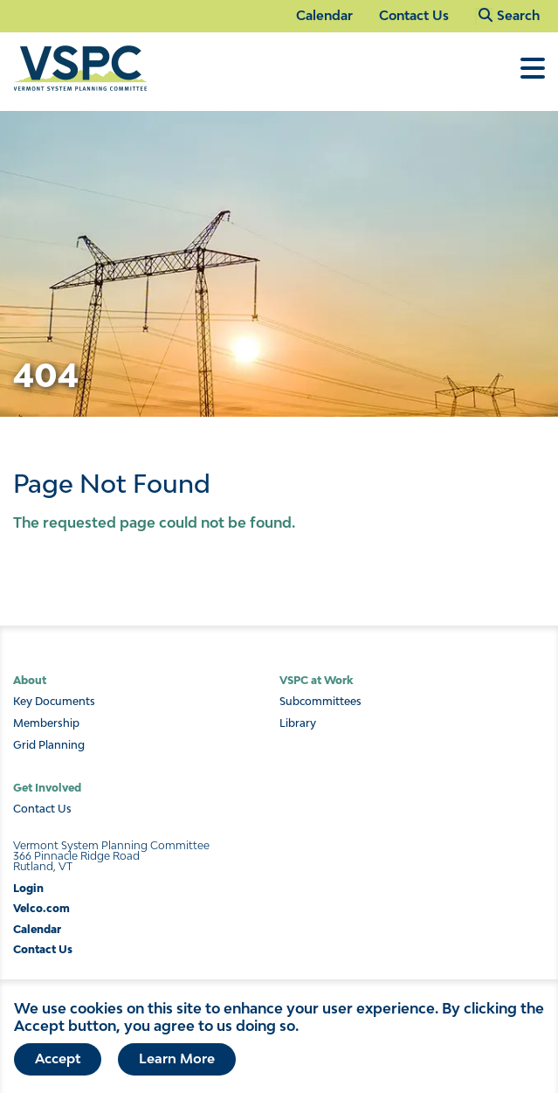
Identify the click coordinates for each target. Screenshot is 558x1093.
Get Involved (47, 787)
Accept (57, 1064)
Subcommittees (320, 701)
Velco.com (41, 908)
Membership (46, 723)
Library (297, 723)
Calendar (324, 15)
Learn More (177, 1064)
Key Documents (54, 701)
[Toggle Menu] (532, 77)
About (29, 680)
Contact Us (414, 15)
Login (28, 888)
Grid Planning (49, 745)
